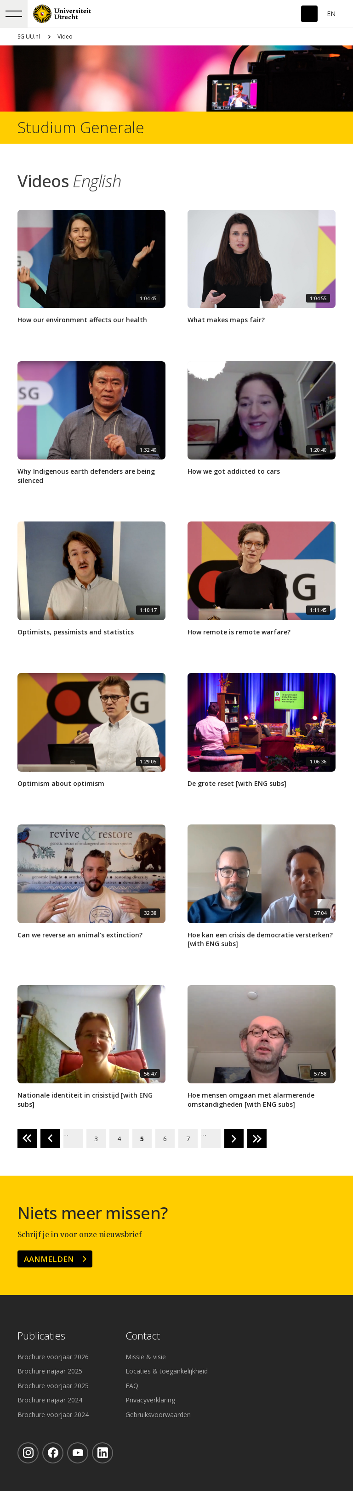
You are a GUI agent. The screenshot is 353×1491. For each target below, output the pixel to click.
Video (65, 36)
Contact (142, 1336)
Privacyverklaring (150, 1400)
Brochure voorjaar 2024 (53, 1414)
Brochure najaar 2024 (49, 1400)
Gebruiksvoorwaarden (158, 1414)
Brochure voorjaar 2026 (53, 1356)
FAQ (131, 1385)
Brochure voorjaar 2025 (53, 1385)
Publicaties (41, 1336)
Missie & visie (145, 1356)
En (331, 13)
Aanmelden (49, 1259)
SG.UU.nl (28, 36)
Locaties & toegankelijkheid (166, 1371)
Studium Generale (80, 127)
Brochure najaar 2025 (49, 1371)
